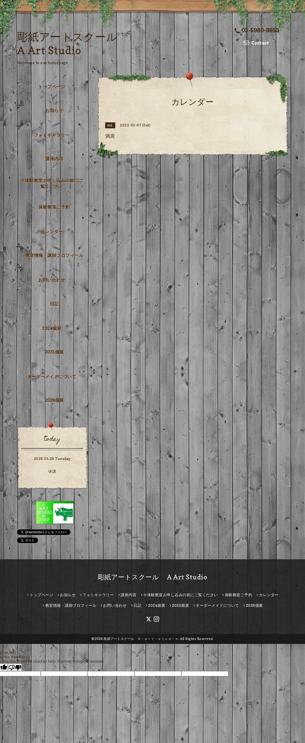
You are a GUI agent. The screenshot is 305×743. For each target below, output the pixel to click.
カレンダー (51, 231)
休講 (52, 471)
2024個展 (51, 328)
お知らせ (54, 110)
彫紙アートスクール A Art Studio (152, 577)
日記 (54, 303)
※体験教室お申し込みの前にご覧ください (51, 183)
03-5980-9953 (257, 30)
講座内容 (54, 158)
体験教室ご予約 (54, 207)
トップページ (51, 87)
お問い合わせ (51, 280)
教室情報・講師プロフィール (54, 255)
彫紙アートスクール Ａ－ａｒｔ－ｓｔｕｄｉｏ (141, 639)
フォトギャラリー (52, 135)
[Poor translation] (15, 667)
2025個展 (54, 352)
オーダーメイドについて (51, 376)
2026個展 (54, 400)
